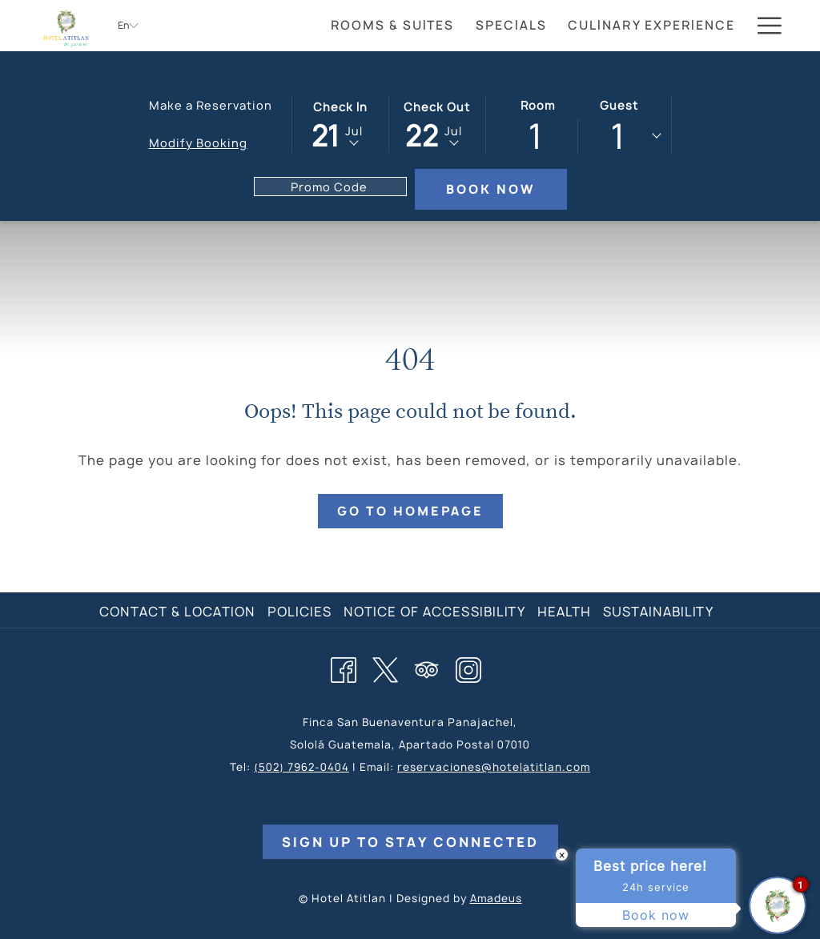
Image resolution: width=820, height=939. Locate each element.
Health (564, 611)
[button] (340, 123)
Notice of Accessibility (434, 611)
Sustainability (658, 611)
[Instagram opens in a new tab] (468, 667)
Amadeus (496, 898)
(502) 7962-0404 (301, 767)
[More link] (764, 25)
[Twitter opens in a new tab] (385, 667)
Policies (299, 611)
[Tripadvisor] (427, 667)
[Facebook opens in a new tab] (343, 667)
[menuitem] (392, 25)
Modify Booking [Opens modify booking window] (198, 142)
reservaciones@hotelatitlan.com (493, 767)
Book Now (490, 189)
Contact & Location (177, 611)
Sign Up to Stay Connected (410, 842)
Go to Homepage (410, 511)
